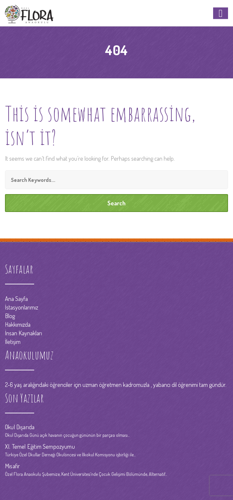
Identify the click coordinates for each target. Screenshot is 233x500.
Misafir (12, 466)
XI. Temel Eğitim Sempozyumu (40, 446)
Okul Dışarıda (19, 427)
